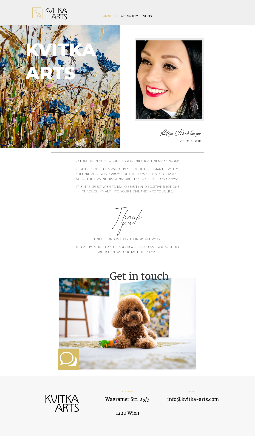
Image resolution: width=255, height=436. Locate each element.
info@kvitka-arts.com (193, 399)
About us (110, 16)
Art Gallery (129, 16)
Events (147, 16)
